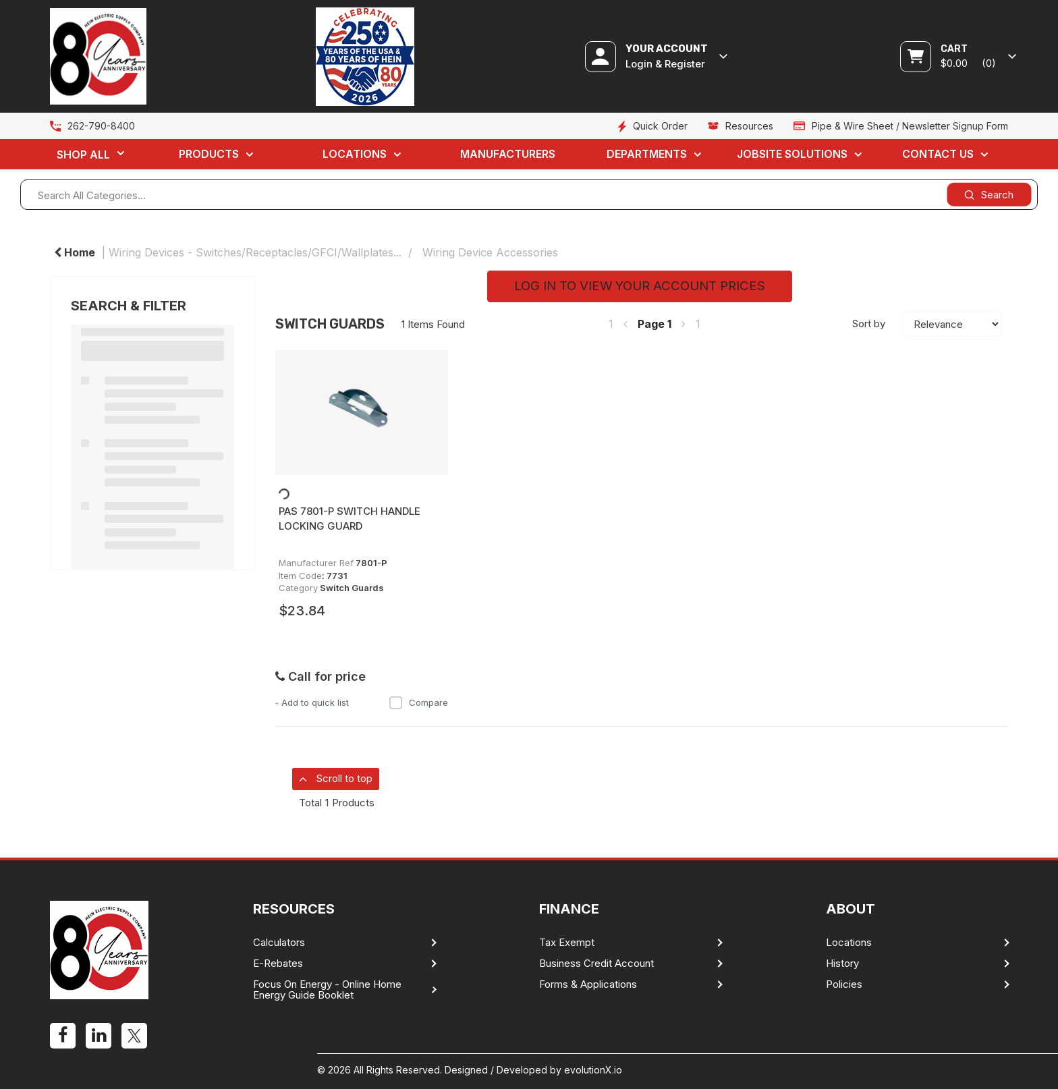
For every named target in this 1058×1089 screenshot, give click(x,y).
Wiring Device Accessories (490, 252)
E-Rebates (278, 963)
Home (74, 252)
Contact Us (938, 154)
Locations (355, 154)
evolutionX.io (593, 1070)
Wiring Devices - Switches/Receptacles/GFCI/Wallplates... (255, 252)
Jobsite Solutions (792, 154)
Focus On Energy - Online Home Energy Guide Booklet (327, 990)
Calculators (279, 942)
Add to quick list (312, 702)
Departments (647, 154)
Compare (418, 702)
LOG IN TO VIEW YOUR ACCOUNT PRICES (639, 286)
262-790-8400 (101, 126)
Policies (844, 984)
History (842, 963)
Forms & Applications (588, 984)
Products (209, 154)
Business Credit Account (596, 963)
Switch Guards (352, 587)
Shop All (83, 154)
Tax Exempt (566, 942)
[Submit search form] (989, 194)
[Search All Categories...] (529, 194)
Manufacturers (507, 154)
